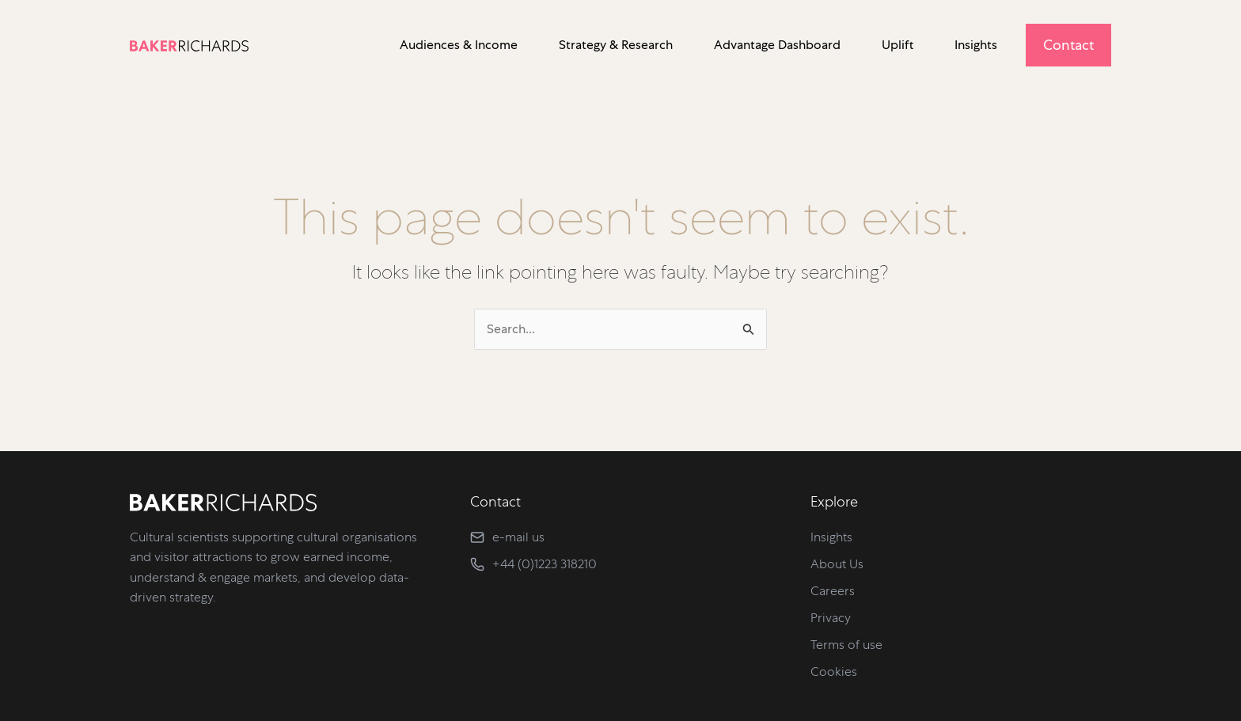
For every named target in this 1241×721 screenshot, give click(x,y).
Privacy (830, 617)
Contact (1068, 45)
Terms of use (846, 644)
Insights (975, 44)
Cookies (833, 671)
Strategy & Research (616, 44)
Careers (832, 590)
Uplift (897, 44)
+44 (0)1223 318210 (544, 564)
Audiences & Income (459, 44)
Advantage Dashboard (777, 44)
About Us (836, 564)
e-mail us (518, 537)
